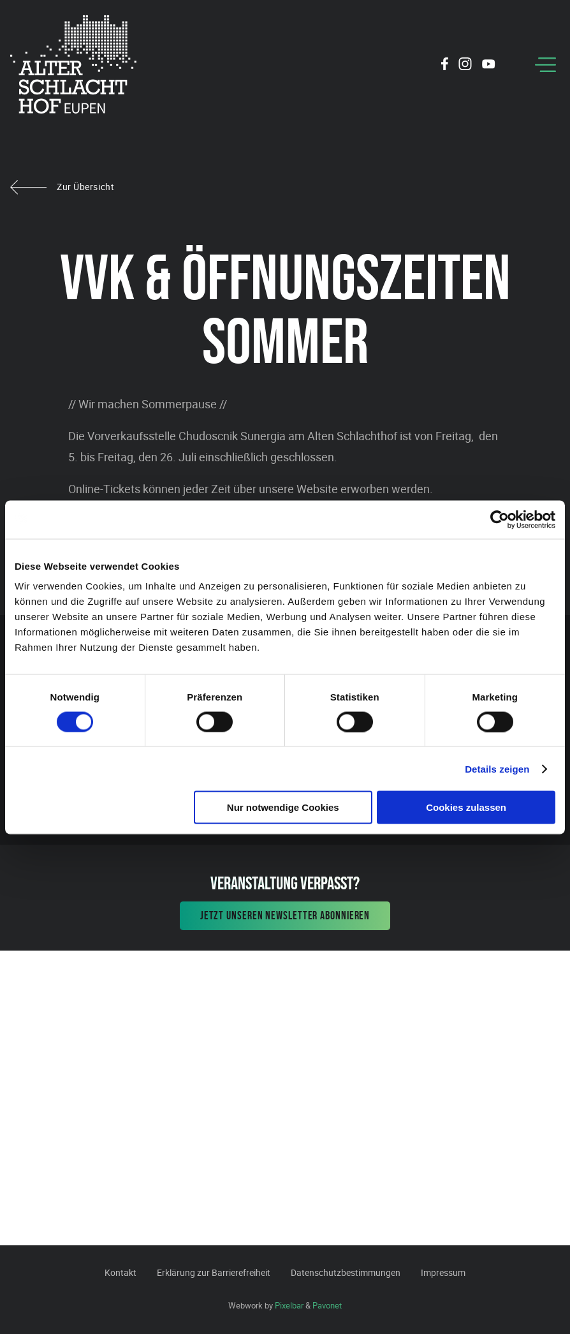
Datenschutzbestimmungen (345, 1272)
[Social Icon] (444, 65)
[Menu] (545, 65)
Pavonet (327, 1305)
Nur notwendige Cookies (283, 807)
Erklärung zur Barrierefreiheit (213, 1272)
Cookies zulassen (466, 807)
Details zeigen (497, 768)
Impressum (443, 1272)
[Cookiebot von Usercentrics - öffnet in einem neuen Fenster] (499, 519)
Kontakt (120, 1272)
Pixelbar (289, 1305)
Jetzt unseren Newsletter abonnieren (285, 915)
